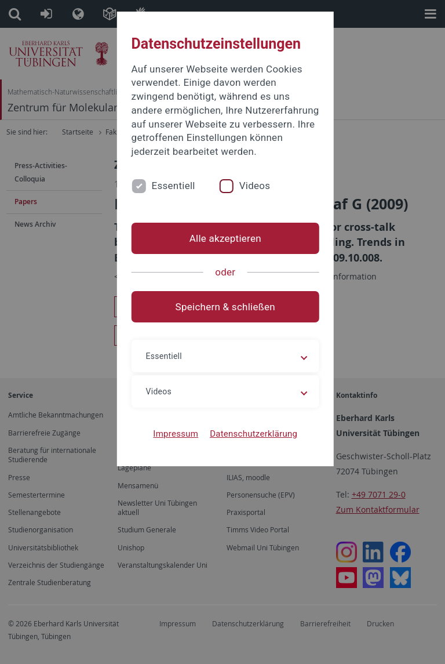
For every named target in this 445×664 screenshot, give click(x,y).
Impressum (173, 434)
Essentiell (167, 185)
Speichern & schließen (222, 307)
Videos (249, 185)
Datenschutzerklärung (250, 434)
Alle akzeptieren (222, 238)
